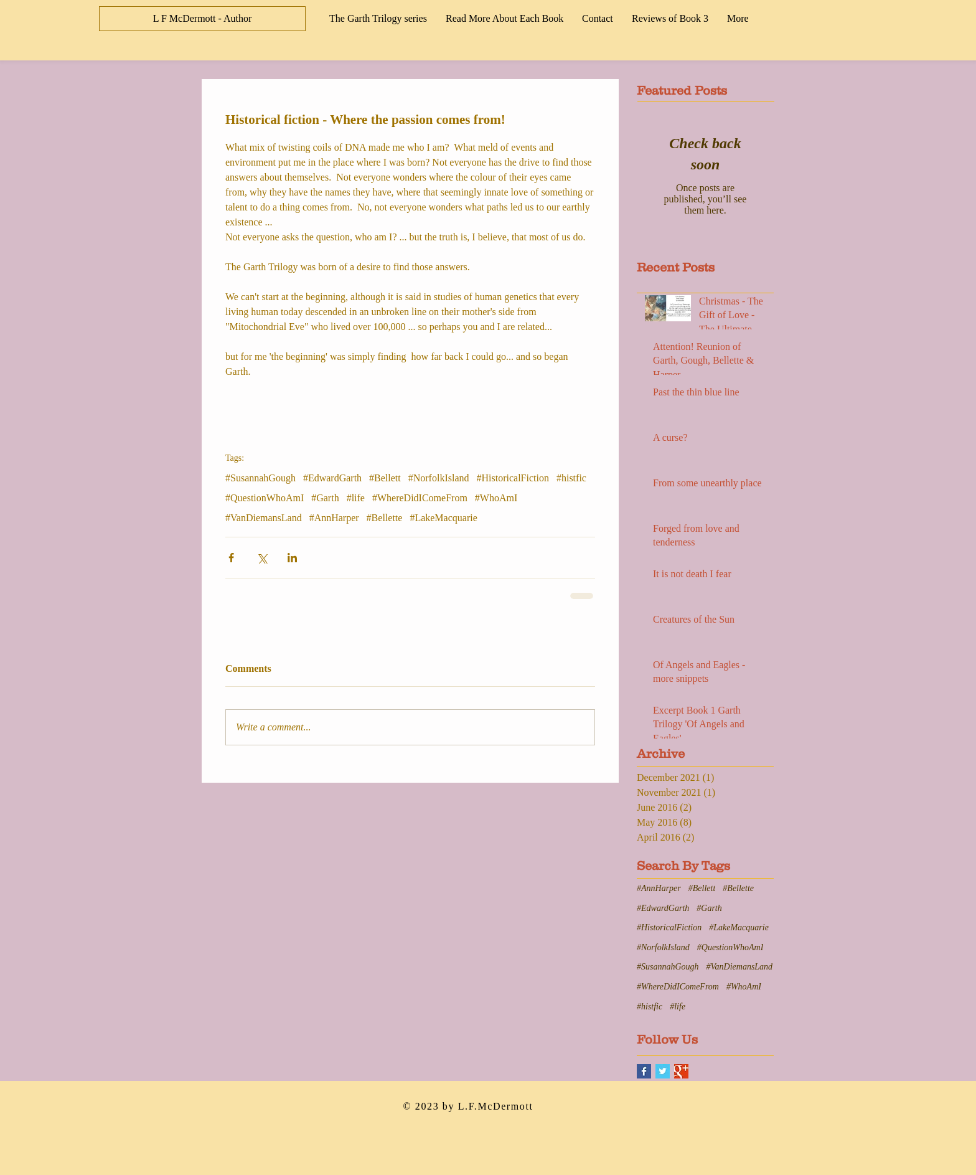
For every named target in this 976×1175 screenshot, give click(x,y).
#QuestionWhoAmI (264, 498)
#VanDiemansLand (263, 517)
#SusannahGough (260, 478)
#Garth (325, 498)
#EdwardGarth (332, 478)
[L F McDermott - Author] (202, 18)
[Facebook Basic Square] (644, 1071)
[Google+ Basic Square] (681, 1071)
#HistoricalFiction (513, 478)
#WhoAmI (496, 498)
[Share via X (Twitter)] (262, 558)
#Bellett (385, 478)
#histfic (571, 478)
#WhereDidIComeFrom (419, 498)
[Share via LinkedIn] (292, 558)
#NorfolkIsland (438, 478)
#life (356, 498)
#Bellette (385, 517)
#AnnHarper (334, 517)
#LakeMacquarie (443, 517)
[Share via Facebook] (231, 558)
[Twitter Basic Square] (662, 1071)
